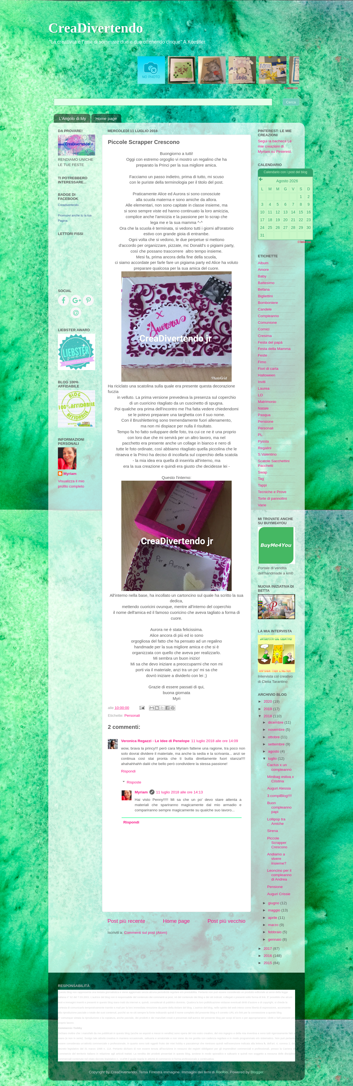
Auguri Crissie (278, 894)
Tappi (262, 485)
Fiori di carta (268, 369)
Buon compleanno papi (279, 807)
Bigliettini (265, 296)
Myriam (141, 792)
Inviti (262, 382)
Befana (264, 289)
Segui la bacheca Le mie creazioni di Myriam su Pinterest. (275, 146)
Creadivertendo (68, 205)
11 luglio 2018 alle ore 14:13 (179, 792)
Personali (132, 715)
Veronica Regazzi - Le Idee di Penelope (155, 741)
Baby (262, 276)
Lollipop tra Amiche (276, 821)
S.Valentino (267, 454)
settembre (277, 744)
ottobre (274, 737)
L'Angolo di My (72, 118)
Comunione (267, 322)
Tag (261, 479)
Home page (106, 118)
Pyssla (263, 441)
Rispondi (128, 771)
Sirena (272, 831)
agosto (274, 751)
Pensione (265, 421)
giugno (274, 903)
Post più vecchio (226, 921)
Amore (263, 270)
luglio (273, 758)
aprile (273, 918)
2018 (268, 716)
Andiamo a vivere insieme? (276, 858)
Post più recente (126, 921)
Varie (262, 505)
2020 (268, 701)
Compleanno (268, 316)
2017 (268, 948)
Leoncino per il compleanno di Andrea (279, 874)
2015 (268, 963)
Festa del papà (270, 342)
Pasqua (264, 415)
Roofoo (222, 1072)
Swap (262, 472)
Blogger (256, 1072)
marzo (273, 925)
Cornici (263, 329)
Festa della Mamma (274, 349)
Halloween (266, 375)
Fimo (262, 362)
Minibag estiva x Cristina (280, 779)
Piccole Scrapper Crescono (277, 842)
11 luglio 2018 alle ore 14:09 (214, 741)
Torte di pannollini (272, 498)
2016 (268, 956)
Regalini (264, 448)
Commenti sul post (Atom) (145, 932)
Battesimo (266, 283)
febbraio (275, 932)
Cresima (265, 336)
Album (263, 263)
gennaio (275, 939)
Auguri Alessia (279, 788)
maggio (274, 910)
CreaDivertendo (95, 28)
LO (260, 395)
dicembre (276, 722)
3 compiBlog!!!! (279, 796)
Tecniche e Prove (272, 492)
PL (260, 435)
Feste (262, 355)
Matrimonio (267, 402)
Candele (265, 309)
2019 (268, 709)
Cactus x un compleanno (279, 767)
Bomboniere (268, 303)
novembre (277, 729)
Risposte (134, 782)
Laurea (263, 388)
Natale (263, 408)
